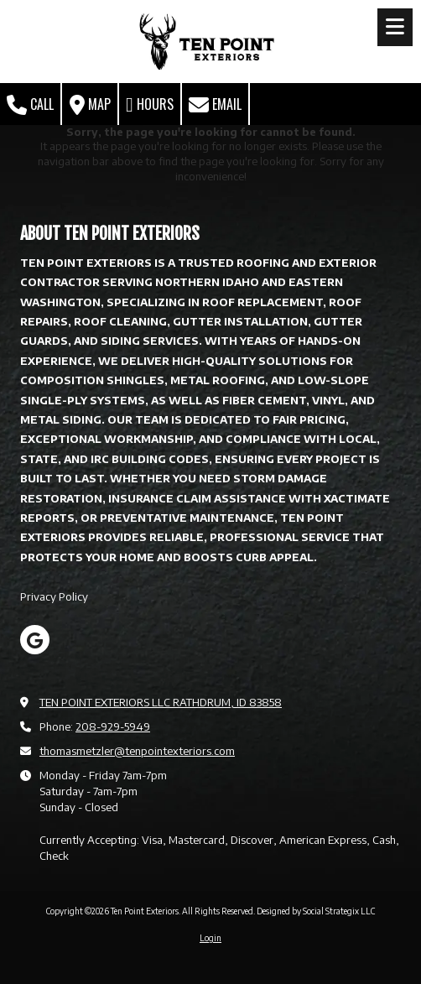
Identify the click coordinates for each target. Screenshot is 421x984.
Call (30, 104)
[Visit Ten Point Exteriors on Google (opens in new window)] (34, 639)
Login (210, 938)
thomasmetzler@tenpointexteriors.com (137, 751)
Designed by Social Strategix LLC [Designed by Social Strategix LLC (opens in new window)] (316, 911)
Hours (150, 104)
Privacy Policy (54, 596)
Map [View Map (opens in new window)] (90, 104)
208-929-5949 (112, 726)
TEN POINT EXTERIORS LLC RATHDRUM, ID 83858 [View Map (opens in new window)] (160, 702)
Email (215, 104)
